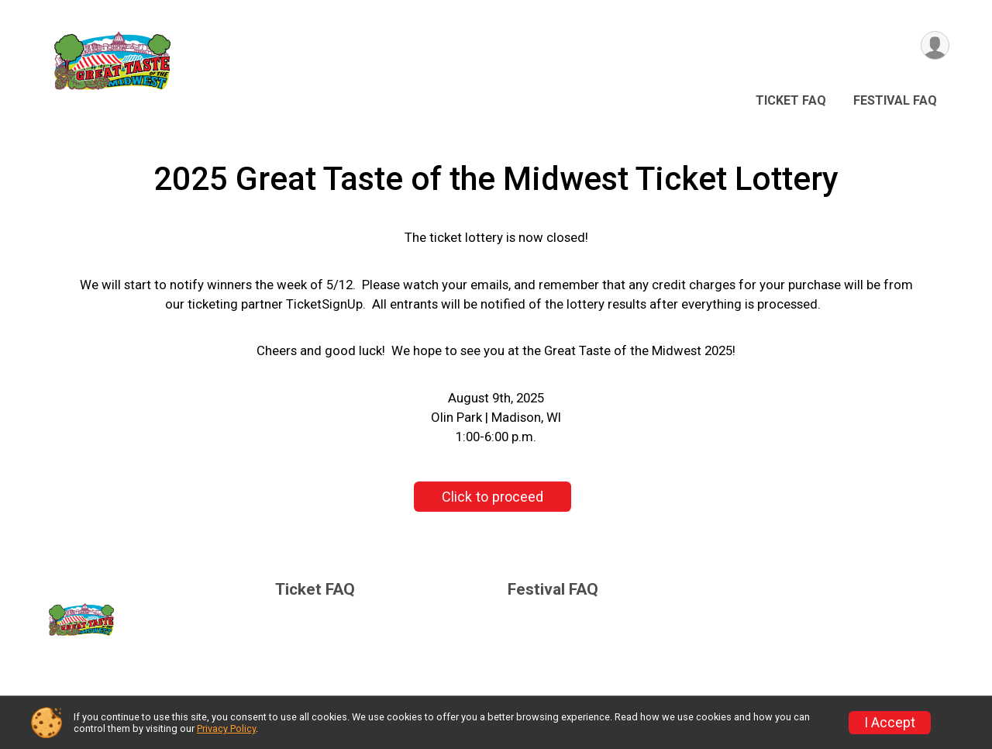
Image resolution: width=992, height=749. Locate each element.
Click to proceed (492, 496)
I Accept (889, 722)
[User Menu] (935, 45)
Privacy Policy (226, 728)
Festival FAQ (895, 100)
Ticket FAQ (791, 100)
